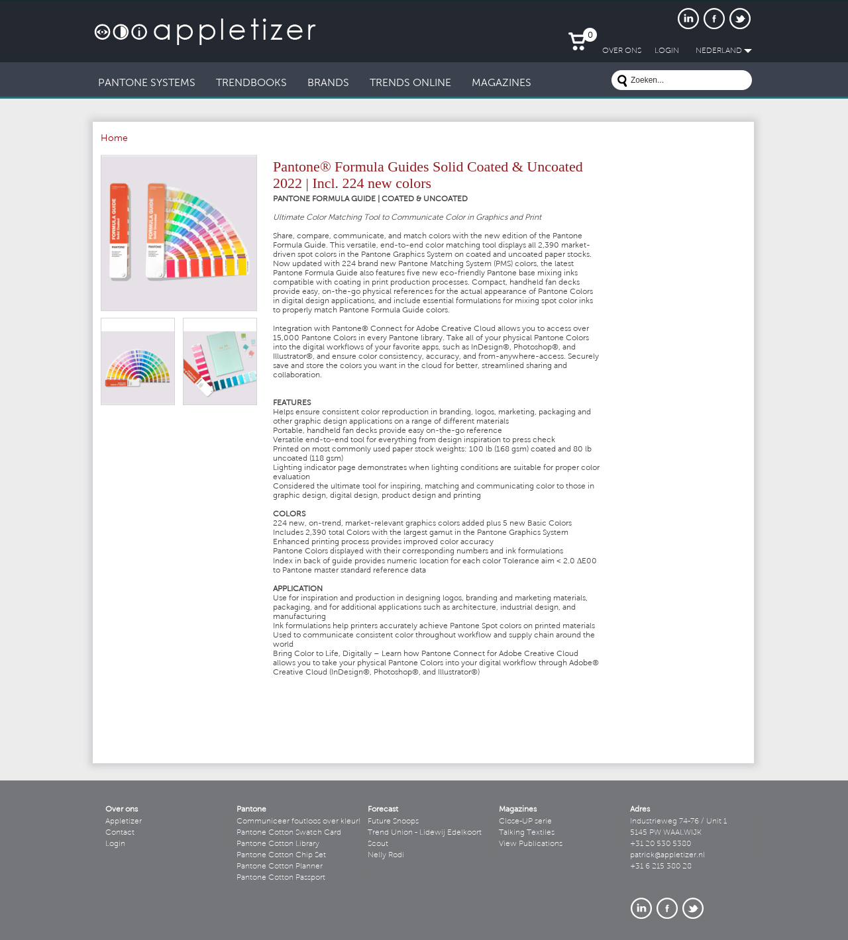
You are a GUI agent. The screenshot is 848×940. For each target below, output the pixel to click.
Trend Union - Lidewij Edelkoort (425, 833)
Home (114, 139)
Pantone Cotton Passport (281, 878)
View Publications (530, 844)
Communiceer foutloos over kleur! (299, 821)
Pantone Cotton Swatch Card (289, 833)
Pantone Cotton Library (278, 844)
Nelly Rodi (386, 855)
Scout (378, 844)
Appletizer (123, 821)
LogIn (667, 51)
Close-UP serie (525, 821)
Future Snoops (393, 821)
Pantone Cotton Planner (280, 866)
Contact (119, 833)
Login (115, 844)
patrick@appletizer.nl (667, 855)
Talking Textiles (527, 833)
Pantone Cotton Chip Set (281, 855)
